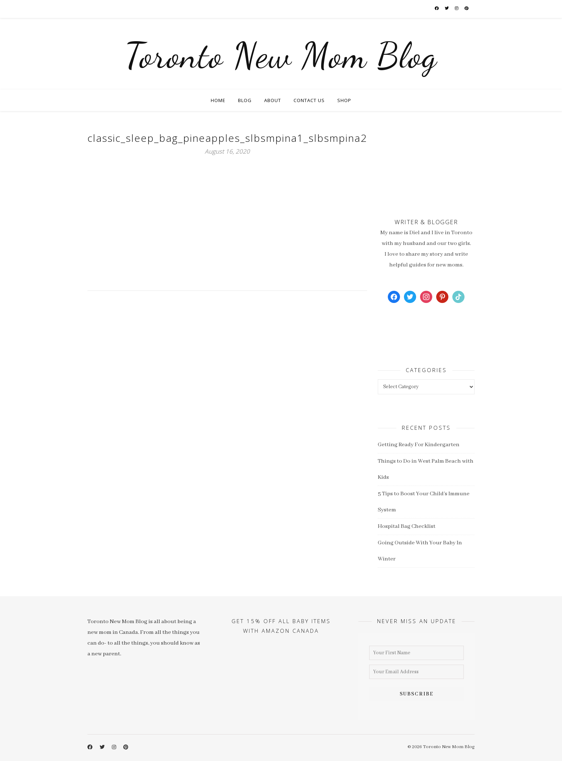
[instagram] (457, 8)
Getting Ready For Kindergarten (418, 444)
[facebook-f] (437, 8)
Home (218, 100)
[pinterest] (467, 8)
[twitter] (447, 8)
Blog (245, 100)
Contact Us (309, 100)
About (272, 100)
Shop (344, 100)
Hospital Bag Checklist (406, 526)
